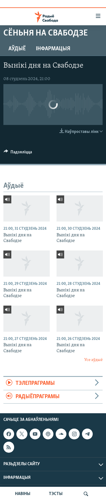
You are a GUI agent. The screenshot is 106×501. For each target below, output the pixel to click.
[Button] (18, 153)
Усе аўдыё (93, 360)
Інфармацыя (53, 49)
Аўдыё (17, 49)
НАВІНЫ (22, 494)
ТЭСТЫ (55, 494)
